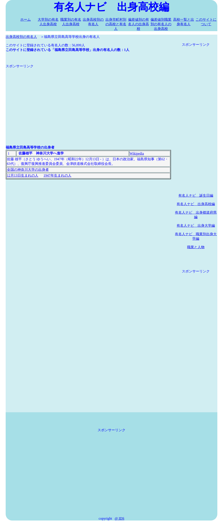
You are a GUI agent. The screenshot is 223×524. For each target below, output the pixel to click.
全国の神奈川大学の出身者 (28, 169)
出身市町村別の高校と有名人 (115, 24)
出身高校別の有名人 (21, 37)
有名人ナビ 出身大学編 (196, 225)
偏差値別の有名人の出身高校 (138, 24)
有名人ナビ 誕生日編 (195, 195)
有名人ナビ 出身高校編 (196, 204)
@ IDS (119, 518)
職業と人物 (195, 247)
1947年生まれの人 (57, 175)
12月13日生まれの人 (22, 175)
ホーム (25, 19)
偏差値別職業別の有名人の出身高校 (160, 24)
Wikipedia (137, 153)
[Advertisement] (88, 99)
